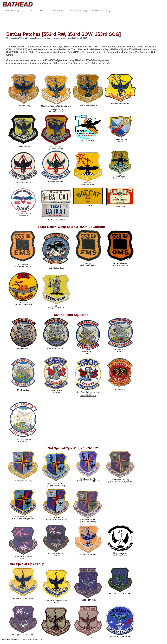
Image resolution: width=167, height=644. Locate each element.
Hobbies (41, 11)
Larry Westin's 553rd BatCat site (92, 63)
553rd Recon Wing (55, 147)
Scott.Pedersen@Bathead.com (27, 639)
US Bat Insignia (57, 11)
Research (28, 11)
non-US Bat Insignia (77, 11)
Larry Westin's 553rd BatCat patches (89, 60)
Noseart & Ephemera (100, 11)
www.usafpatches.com (88, 396)
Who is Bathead (11, 11)
